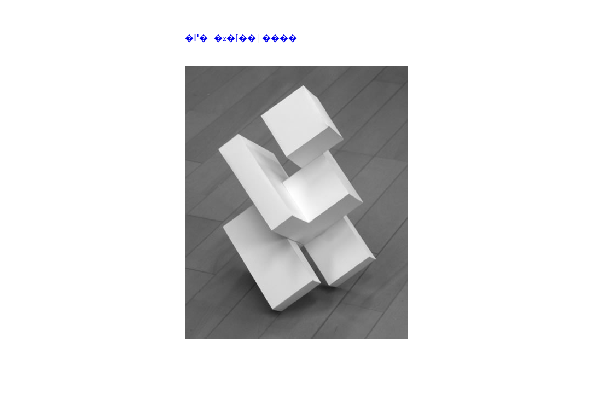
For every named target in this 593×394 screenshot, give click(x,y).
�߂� (196, 38)
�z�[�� (234, 38)
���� (279, 38)
